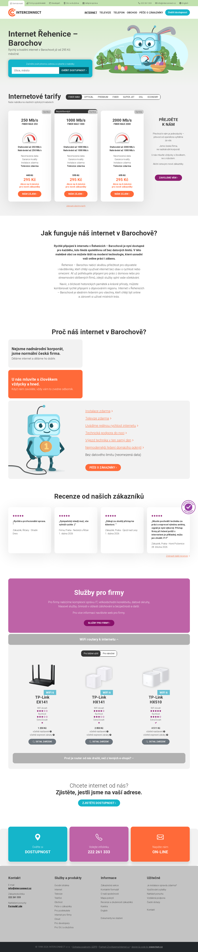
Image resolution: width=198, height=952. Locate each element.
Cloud (57, 919)
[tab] (99, 639)
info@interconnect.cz (165, 3)
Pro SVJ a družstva (64, 927)
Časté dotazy (153, 902)
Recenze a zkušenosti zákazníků (117, 902)
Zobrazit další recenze (178, 556)
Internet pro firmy (63, 914)
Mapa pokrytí (107, 898)
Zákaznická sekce (110, 885)
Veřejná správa (90, 3)
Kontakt (151, 909)
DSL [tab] (141, 97)
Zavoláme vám (168, 177)
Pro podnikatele (62, 910)
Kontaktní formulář (110, 889)
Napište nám (160, 844)
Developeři (54, 3)
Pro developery (62, 923)
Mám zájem (29, 194)
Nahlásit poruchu (155, 893)
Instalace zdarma (99, 411)
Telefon (119, 12)
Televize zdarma (98, 418)
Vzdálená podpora (156, 898)
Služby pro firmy (99, 623)
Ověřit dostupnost (177, 12)
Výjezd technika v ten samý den (109, 440)
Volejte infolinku (99, 844)
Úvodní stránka (62, 885)
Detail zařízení (42, 742)
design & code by (147, 947)
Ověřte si (37, 844)
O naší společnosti (110, 893)
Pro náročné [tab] (108, 653)
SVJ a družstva (71, 3)
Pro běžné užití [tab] (91, 653)
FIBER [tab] (116, 97)
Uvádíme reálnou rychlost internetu (111, 426)
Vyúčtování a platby (156, 889)
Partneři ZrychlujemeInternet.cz (114, 947)
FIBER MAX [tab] (74, 97)
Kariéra (104, 906)
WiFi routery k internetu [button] (99, 639)
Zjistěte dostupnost (99, 803)
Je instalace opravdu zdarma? (162, 885)
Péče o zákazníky (151, 12)
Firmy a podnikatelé (35, 3)
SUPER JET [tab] (128, 97)
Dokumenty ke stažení (111, 918)
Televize (105, 12)
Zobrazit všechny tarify (75, 206)
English (183, 3)
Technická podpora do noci (106, 433)
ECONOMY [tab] (153, 97)
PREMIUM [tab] (103, 97)
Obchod (132, 12)
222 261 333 (145, 3)
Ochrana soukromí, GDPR (84, 947)
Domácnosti (16, 3)
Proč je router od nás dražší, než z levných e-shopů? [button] (99, 758)
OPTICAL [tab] (88, 97)
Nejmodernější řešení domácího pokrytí (114, 447)
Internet (91, 12)
